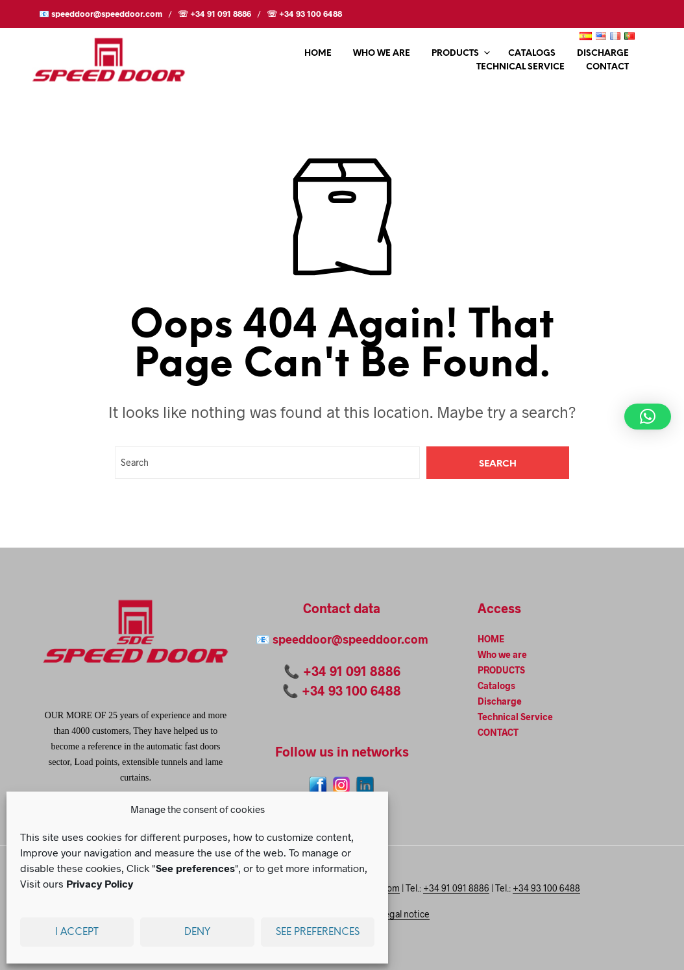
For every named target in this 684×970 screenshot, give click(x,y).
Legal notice (405, 914)
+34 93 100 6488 (351, 690)
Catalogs (532, 53)
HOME (318, 53)
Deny (197, 932)
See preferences (318, 932)
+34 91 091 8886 (351, 671)
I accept (77, 932)
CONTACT (607, 67)
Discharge (603, 53)
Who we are (381, 53)
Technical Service (520, 67)
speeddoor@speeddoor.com (350, 639)
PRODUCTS (455, 53)
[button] (647, 417)
